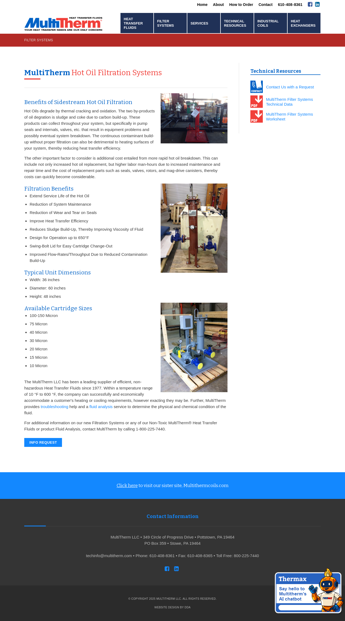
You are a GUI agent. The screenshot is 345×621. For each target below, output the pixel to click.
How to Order (241, 4)
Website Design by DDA (172, 607)
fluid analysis (101, 406)
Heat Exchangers (303, 23)
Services (199, 23)
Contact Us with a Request (290, 87)
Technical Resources (235, 23)
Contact (265, 4)
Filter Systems (165, 23)
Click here (127, 485)
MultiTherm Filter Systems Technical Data (289, 101)
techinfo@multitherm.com (109, 555)
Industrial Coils (267, 23)
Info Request (43, 442)
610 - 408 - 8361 (290, 4)
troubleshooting (54, 406)
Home (202, 4)
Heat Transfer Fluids (133, 23)
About (218, 4)
